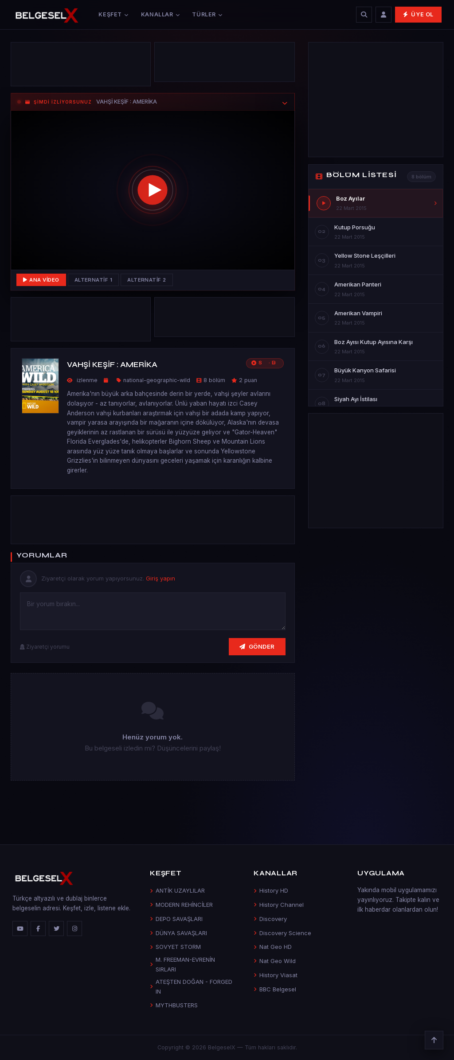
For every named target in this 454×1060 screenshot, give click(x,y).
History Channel (279, 904)
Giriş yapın (160, 578)
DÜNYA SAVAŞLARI (178, 932)
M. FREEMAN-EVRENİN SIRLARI (182, 964)
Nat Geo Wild (275, 960)
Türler (207, 14)
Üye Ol (418, 14)
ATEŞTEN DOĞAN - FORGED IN (191, 986)
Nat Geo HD (273, 946)
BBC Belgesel (275, 989)
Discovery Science (282, 932)
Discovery (270, 918)
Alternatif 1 (93, 280)
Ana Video (41, 280)
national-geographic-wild (156, 380)
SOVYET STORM (175, 946)
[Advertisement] (224, 57)
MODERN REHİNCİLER (181, 904)
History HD (271, 890)
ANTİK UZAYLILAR (177, 890)
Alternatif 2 (146, 280)
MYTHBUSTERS (174, 1005)
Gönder (257, 646)
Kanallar (160, 14)
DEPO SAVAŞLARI (176, 918)
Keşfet (113, 14)
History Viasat (275, 975)
